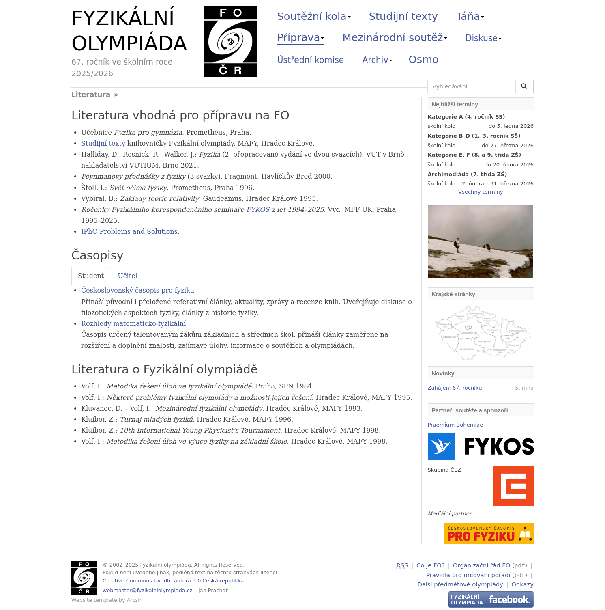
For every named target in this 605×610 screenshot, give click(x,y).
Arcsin (135, 600)
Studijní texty (403, 16)
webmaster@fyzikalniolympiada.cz (148, 590)
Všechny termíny (480, 192)
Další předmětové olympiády (460, 583)
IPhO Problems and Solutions (129, 231)
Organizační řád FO (481, 565)
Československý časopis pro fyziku (137, 290)
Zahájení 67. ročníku (455, 388)
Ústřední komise (310, 60)
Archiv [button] (378, 60)
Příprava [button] (300, 37)
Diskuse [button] (484, 38)
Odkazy (522, 583)
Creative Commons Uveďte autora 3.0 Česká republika (173, 581)
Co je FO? (430, 565)
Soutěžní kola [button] (314, 16)
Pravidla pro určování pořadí (468, 574)
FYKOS (257, 209)
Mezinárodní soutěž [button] (395, 37)
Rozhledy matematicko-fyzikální (133, 324)
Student (91, 276)
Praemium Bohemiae (455, 425)
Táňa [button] (470, 16)
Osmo (424, 59)
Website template (94, 600)
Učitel (127, 276)
